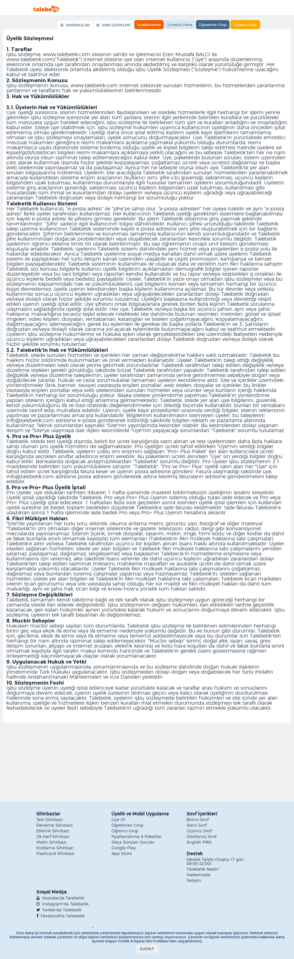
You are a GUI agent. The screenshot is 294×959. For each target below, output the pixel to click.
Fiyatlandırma (149, 25)
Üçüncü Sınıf (199, 831)
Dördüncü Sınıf (201, 837)
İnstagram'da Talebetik (62, 904)
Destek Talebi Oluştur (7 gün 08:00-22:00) (215, 862)
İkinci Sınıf (197, 826)
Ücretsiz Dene (180, 25)
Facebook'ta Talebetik (60, 916)
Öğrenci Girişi (245, 25)
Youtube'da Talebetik (60, 898)
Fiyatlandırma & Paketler (136, 837)
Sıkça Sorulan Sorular (132, 842)
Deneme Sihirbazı (54, 826)
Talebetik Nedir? (203, 869)
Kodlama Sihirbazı (55, 848)
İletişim (194, 881)
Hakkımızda (198, 875)
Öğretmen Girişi (213, 25)
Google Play (123, 848)
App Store (121, 854)
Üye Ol (118, 820)
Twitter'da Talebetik (58, 910)
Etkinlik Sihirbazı (52, 831)
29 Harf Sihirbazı (53, 837)
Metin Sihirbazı (51, 842)
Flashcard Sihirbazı (55, 854)
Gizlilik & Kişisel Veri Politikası (143, 941)
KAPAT (147, 948)
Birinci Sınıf (198, 820)
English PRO (199, 842)
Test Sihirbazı (49, 820)
